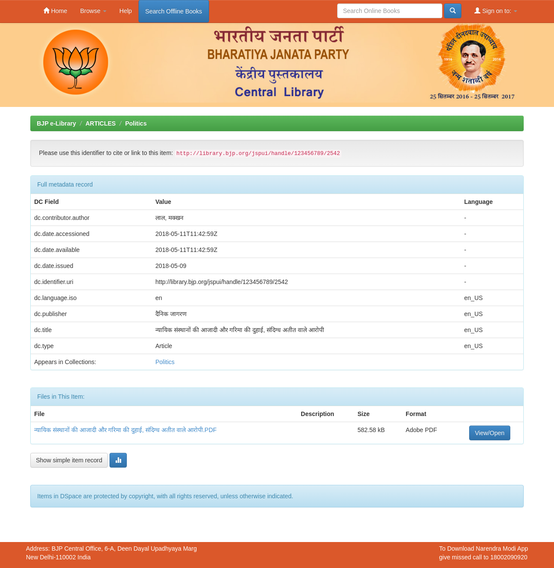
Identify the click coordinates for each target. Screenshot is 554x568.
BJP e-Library (56, 123)
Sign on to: (495, 10)
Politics (136, 123)
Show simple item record (69, 460)
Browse (93, 10)
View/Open (489, 432)
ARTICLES (100, 123)
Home (55, 10)
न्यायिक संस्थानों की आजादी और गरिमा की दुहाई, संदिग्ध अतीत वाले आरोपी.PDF (125, 429)
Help (125, 10)
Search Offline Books (173, 11)
